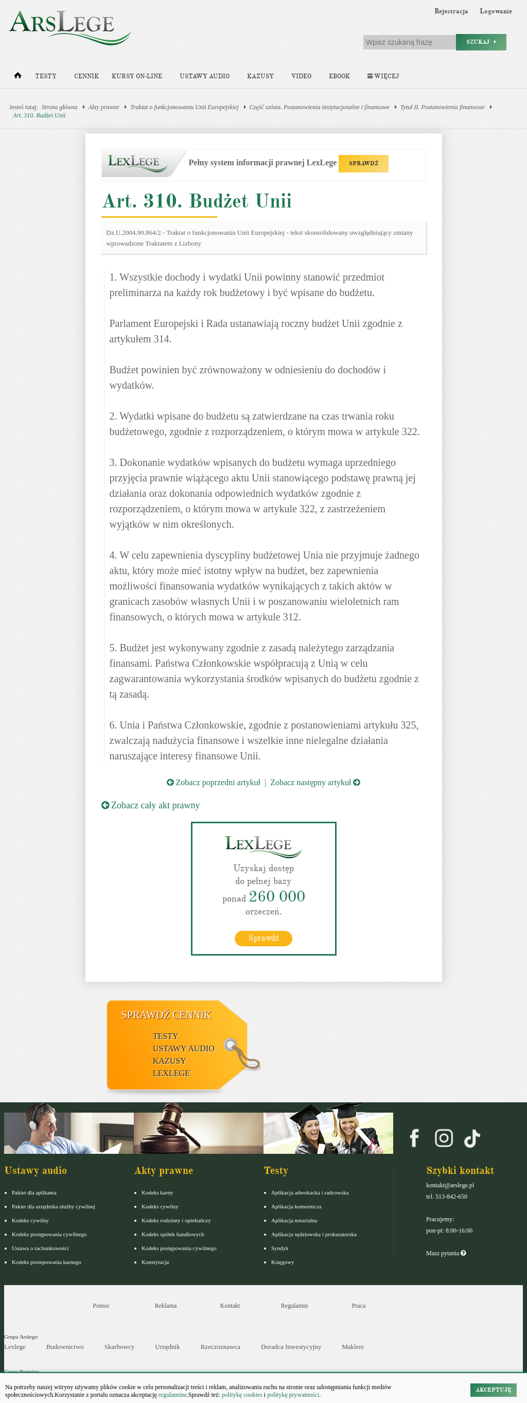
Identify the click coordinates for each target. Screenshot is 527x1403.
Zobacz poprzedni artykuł (213, 782)
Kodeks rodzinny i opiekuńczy (176, 1220)
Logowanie (496, 11)
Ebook (339, 76)
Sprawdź (264, 938)
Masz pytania (446, 1253)
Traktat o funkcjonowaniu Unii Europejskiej (184, 107)
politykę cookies (242, 1394)
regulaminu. (172, 1394)
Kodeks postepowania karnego (46, 1262)
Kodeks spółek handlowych (173, 1234)
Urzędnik (167, 1346)
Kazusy (260, 76)
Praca (359, 1305)
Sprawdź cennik (166, 1014)
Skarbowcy (119, 1346)
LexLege (171, 1073)
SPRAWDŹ (363, 163)
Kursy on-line (137, 76)
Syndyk (280, 1248)
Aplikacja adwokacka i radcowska (310, 1192)
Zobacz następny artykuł (315, 782)
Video (301, 76)
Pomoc (101, 1305)
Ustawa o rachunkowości (40, 1248)
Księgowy (282, 1262)
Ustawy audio (205, 76)
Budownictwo (65, 1346)
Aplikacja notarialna (294, 1220)
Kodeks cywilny (30, 1220)
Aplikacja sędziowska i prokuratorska (314, 1234)
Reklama (166, 1305)
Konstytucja (155, 1262)
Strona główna (60, 107)
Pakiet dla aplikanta (34, 1192)
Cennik (86, 76)
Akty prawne (104, 107)
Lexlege (15, 1346)
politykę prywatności (293, 1394)
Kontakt (230, 1305)
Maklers (353, 1346)
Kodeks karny (157, 1192)
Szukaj (481, 42)
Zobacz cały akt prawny (150, 805)
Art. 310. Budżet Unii (39, 115)
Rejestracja (451, 11)
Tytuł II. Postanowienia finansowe (442, 107)
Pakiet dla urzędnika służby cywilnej (53, 1206)
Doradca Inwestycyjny (291, 1346)
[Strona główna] (17, 77)
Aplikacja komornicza (296, 1206)
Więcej (383, 76)
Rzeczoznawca (220, 1346)
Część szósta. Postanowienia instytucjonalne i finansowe (320, 107)
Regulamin (294, 1305)
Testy (46, 76)
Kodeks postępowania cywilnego (49, 1234)
